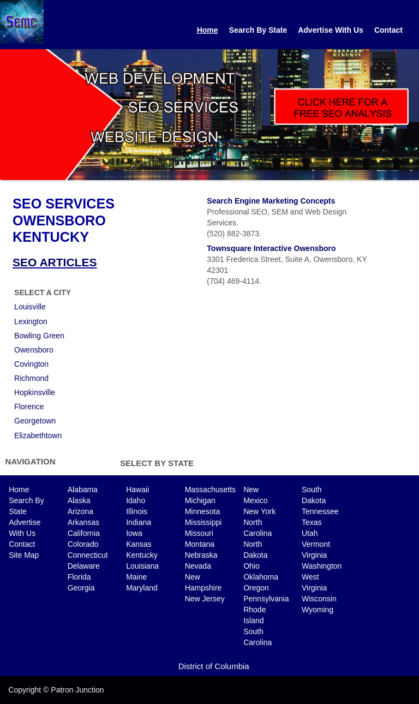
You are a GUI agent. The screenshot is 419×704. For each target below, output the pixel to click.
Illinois (136, 511)
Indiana (138, 522)
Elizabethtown (38, 435)
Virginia (314, 555)
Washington (322, 566)
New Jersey (205, 598)
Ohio (251, 566)
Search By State (258, 30)
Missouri (199, 533)
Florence (29, 406)
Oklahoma (260, 576)
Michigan (200, 500)
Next (411, 112)
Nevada (198, 566)
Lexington (30, 321)
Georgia (81, 587)
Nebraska (201, 555)
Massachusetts (210, 489)
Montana (199, 544)
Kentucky (142, 555)
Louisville (30, 306)
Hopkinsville (34, 392)
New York (259, 511)
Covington (31, 364)
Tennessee (320, 511)
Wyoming (317, 609)
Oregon (256, 587)
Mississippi (203, 522)
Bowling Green (39, 335)
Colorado (83, 544)
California (84, 533)
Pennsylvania (266, 598)
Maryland (142, 587)
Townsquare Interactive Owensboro (271, 248)
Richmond (31, 378)
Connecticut (88, 555)
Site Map (24, 555)
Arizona (80, 511)
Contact (388, 30)
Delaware (84, 566)
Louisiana (142, 566)
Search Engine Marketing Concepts (271, 200)
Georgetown (35, 420)
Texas (312, 522)
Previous (8, 112)
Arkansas (83, 522)
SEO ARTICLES (55, 262)
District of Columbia (213, 666)
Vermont (316, 544)
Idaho (135, 500)
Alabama (83, 489)
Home (207, 30)
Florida (79, 576)
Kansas (139, 544)
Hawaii (137, 489)
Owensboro (33, 349)
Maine (136, 576)
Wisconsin (319, 598)
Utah (310, 533)
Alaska (79, 500)
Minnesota (202, 511)
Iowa (134, 533)
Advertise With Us (330, 30)
